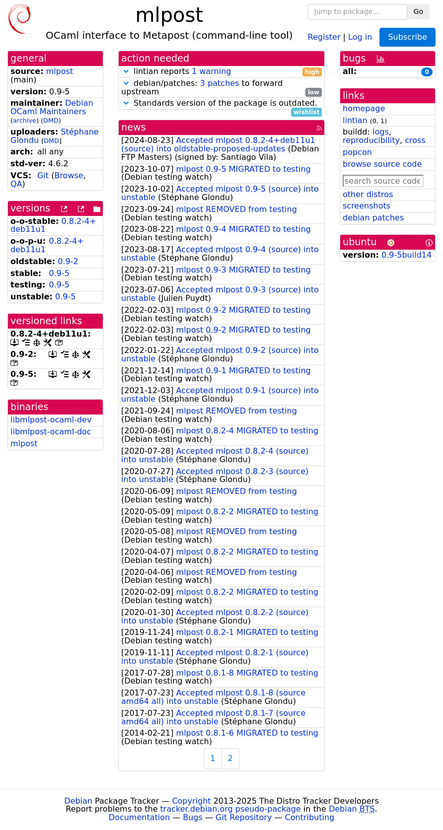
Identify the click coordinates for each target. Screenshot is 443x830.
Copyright (191, 801)
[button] (126, 71)
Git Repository (244, 817)
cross (415, 140)
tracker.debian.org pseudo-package (230, 809)
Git (43, 175)
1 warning (211, 71)
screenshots (366, 205)
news (133, 127)
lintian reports (221, 72)
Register (324, 36)
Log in (360, 36)
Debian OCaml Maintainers (51, 107)
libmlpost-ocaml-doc (50, 431)
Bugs (193, 817)
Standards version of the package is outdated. (221, 103)
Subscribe (407, 37)
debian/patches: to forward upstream (221, 87)
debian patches (373, 217)
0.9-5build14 (406, 255)
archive (24, 120)
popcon (357, 152)
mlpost (60, 71)
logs (380, 132)
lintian (355, 120)
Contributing (310, 817)
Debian (78, 801)
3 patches (219, 83)
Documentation (139, 817)
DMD (51, 120)
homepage (364, 108)
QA (16, 184)
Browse (68, 175)
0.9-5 (59, 273)
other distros (368, 194)
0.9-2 (68, 261)
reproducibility (371, 140)
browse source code (382, 164)
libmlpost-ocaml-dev (50, 419)
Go (418, 11)
